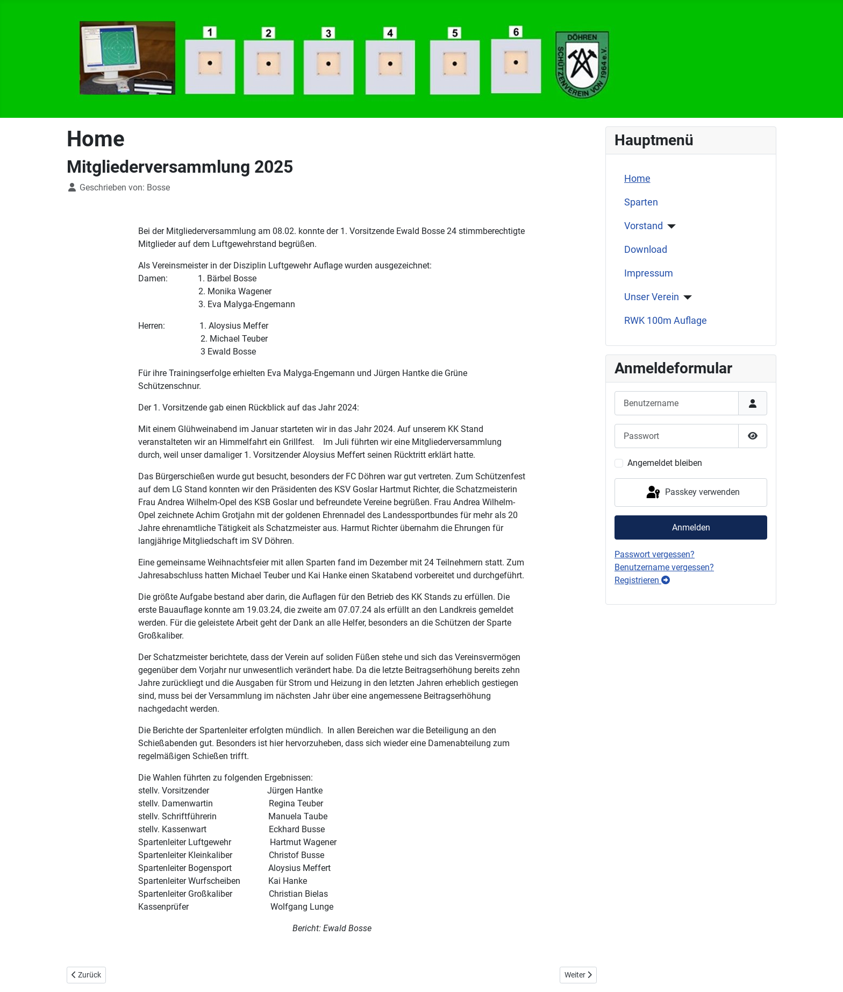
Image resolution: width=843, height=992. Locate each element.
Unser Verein (651, 297)
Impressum (648, 273)
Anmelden (691, 527)
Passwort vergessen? (655, 554)
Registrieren (642, 580)
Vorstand (643, 226)
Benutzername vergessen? (664, 567)
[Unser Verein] (685, 297)
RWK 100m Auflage (665, 320)
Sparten (641, 202)
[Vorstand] (669, 226)
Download (645, 249)
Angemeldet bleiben (664, 463)
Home (637, 178)
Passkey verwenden (692, 493)
